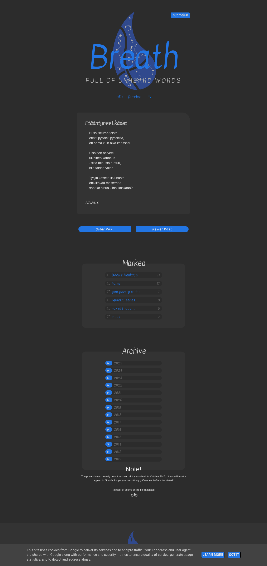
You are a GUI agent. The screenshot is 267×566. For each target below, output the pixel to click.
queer (116, 316)
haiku (116, 283)
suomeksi (180, 15)
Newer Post (162, 229)
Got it (234, 555)
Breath (133, 57)
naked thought (123, 308)
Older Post (105, 229)
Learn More (213, 555)
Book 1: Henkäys (125, 275)
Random (135, 97)
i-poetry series (123, 300)
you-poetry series (126, 291)
